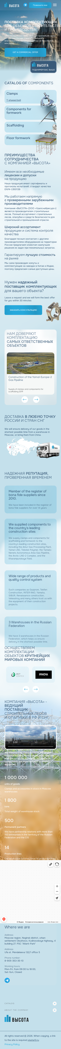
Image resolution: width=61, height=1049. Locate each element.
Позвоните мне (40, 5)
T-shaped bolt (14, 100)
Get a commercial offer (25, 52)
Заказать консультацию (23, 310)
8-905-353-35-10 (14, 960)
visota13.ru (33, 1040)
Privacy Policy (12, 1044)
